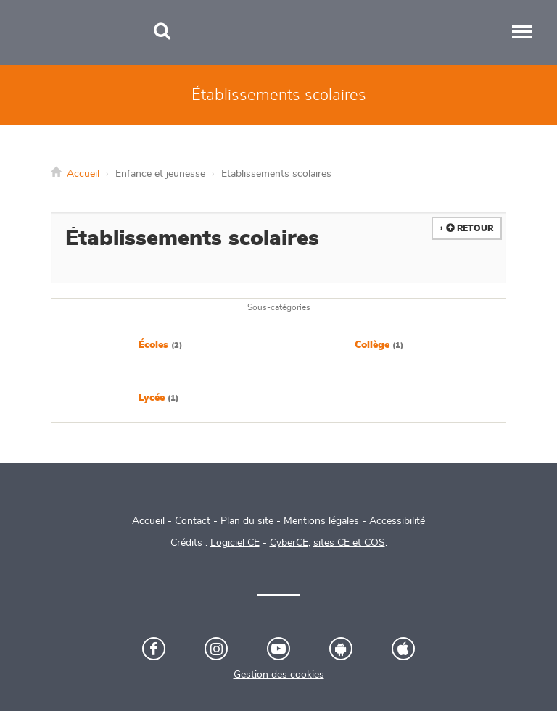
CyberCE (289, 543)
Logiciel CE (235, 543)
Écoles (160, 345)
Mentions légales (321, 521)
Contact (192, 521)
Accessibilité (397, 521)
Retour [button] (469, 228)
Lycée (158, 398)
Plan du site (246, 521)
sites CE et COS (349, 543)
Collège (379, 345)
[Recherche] (162, 32)
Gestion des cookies (279, 675)
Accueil (83, 174)
